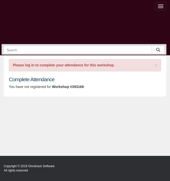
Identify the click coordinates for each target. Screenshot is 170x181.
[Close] (155, 65)
